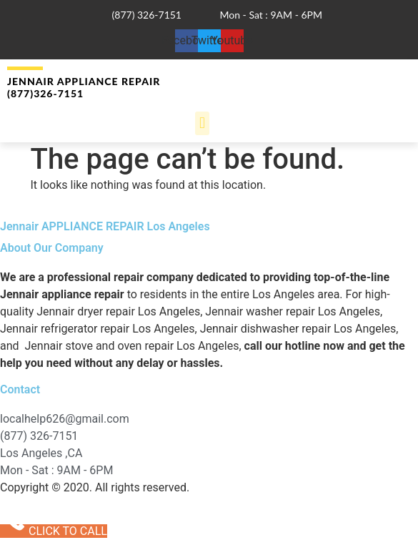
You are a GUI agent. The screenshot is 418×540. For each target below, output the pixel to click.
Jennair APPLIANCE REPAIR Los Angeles (105, 226)
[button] (202, 123)
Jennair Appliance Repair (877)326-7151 (83, 87)
